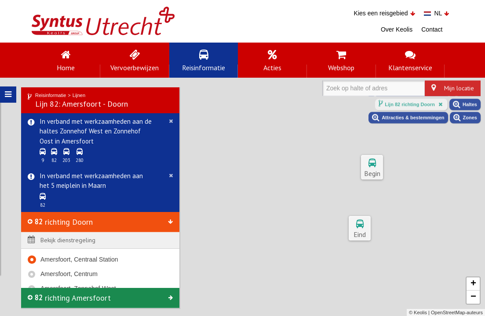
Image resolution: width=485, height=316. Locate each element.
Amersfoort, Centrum (69, 273)
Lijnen (79, 94)
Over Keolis (396, 29)
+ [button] (473, 284)
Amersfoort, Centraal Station (79, 258)
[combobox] (328, 91)
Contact (431, 29)
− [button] (473, 297)
